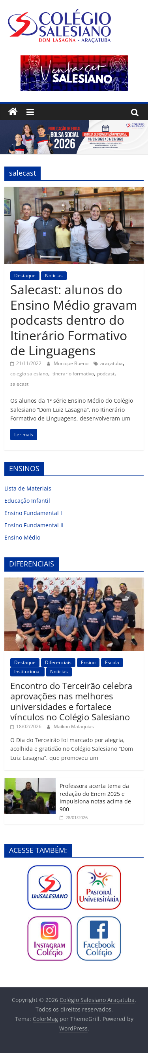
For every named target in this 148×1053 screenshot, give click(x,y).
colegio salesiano (29, 373)
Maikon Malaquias (74, 726)
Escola (112, 662)
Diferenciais (58, 662)
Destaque (25, 275)
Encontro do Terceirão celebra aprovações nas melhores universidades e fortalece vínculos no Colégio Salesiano (71, 701)
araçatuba (111, 363)
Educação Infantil (27, 500)
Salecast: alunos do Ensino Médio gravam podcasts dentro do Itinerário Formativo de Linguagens (73, 320)
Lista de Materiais (27, 488)
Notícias (54, 275)
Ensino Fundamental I (33, 513)
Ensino (88, 662)
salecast (19, 384)
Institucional (27, 671)
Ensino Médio (22, 537)
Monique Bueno (72, 363)
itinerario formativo (72, 373)
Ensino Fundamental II (34, 525)
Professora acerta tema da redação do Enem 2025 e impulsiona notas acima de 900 (95, 797)
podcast (105, 373)
